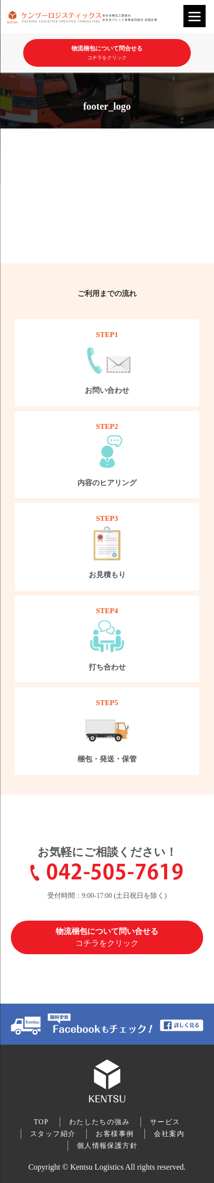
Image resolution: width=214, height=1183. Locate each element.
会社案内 (169, 1134)
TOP (41, 1122)
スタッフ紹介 (52, 1134)
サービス (165, 1122)
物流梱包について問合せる (107, 55)
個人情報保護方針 (107, 1145)
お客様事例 (115, 1134)
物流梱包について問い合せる (107, 937)
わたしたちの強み (99, 1122)
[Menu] (194, 16)
